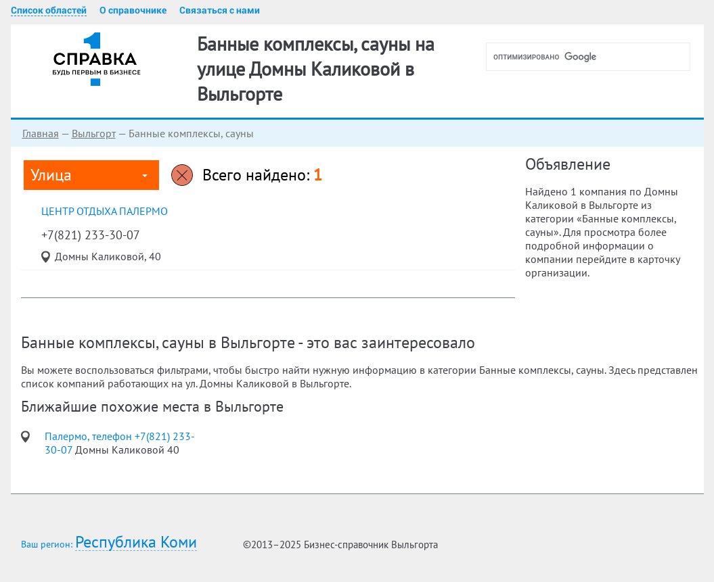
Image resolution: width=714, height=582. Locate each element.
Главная (40, 133)
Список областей (49, 10)
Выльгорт (94, 133)
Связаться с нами (219, 10)
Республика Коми (136, 542)
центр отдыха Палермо (104, 211)
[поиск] (593, 56)
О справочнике (132, 10)
